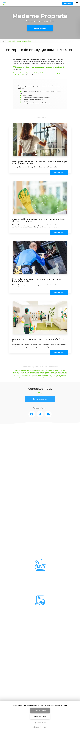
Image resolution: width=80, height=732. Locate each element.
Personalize (40, 723)
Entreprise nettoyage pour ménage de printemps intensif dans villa (37, 280)
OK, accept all (40, 710)
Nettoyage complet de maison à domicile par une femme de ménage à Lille (40, 372)
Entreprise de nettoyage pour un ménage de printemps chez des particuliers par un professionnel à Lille (40, 374)
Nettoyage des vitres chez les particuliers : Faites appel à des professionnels (40, 162)
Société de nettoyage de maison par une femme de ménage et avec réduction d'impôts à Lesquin (39, 371)
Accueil (4, 41)
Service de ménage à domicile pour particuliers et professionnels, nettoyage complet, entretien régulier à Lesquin (40, 376)
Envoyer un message (40, 399)
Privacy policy (40, 727)
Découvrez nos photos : (39, 67)
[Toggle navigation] (77, 3)
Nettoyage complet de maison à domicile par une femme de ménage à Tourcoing (36, 370)
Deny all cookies (40, 716)
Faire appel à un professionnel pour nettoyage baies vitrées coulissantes (38, 220)
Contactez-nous (40, 28)
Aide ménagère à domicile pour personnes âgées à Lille (38, 340)
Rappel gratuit (68, 3)
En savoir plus (59, 172)
